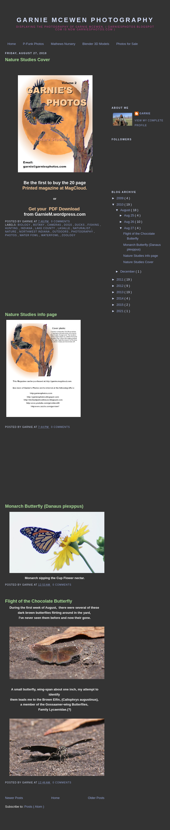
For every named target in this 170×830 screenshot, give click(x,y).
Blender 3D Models (95, 44)
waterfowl (50, 235)
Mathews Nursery (63, 44)
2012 (120, 286)
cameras (54, 225)
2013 (120, 292)
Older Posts (96, 798)
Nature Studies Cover (27, 59)
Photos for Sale (127, 44)
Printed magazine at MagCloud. (54, 188)
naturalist (82, 228)
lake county (45, 228)
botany (39, 225)
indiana (27, 228)
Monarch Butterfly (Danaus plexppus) (44, 506)
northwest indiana (34, 231)
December (128, 271)
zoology (69, 235)
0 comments (60, 221)
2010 (120, 204)
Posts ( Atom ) (34, 806)
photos (11, 235)
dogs (68, 225)
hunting (12, 228)
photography (82, 231)
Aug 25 (129, 215)
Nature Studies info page (31, 314)
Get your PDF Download (54, 209)
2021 (120, 311)
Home (12, 44)
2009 (120, 198)
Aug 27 (129, 228)
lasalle (64, 228)
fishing (93, 225)
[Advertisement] (41, 279)
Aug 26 (129, 222)
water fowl (29, 235)
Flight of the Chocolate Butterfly (38, 601)
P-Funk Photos (33, 44)
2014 (120, 298)
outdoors (60, 231)
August (125, 210)
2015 (120, 305)
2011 (120, 279)
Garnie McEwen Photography (85, 20)
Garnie (144, 113)
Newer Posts (14, 798)
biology (24, 225)
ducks (80, 225)
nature (11, 231)
